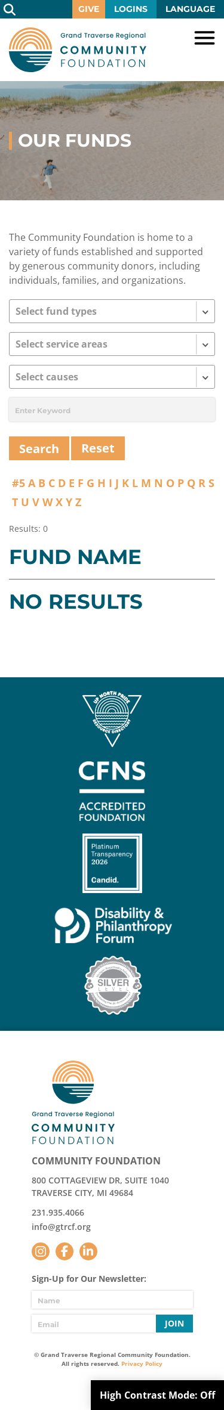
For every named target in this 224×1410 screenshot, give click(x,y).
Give (88, 9)
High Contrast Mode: (157, 1395)
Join (174, 1323)
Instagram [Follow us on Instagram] (41, 1251)
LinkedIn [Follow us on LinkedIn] (88, 1251)
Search (9, 9)
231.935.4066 (58, 1212)
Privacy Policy (141, 1363)
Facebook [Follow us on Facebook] (64, 1251)
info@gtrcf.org (61, 1226)
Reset (98, 448)
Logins (131, 9)
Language (190, 9)
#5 (18, 483)
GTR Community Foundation (77, 49)
